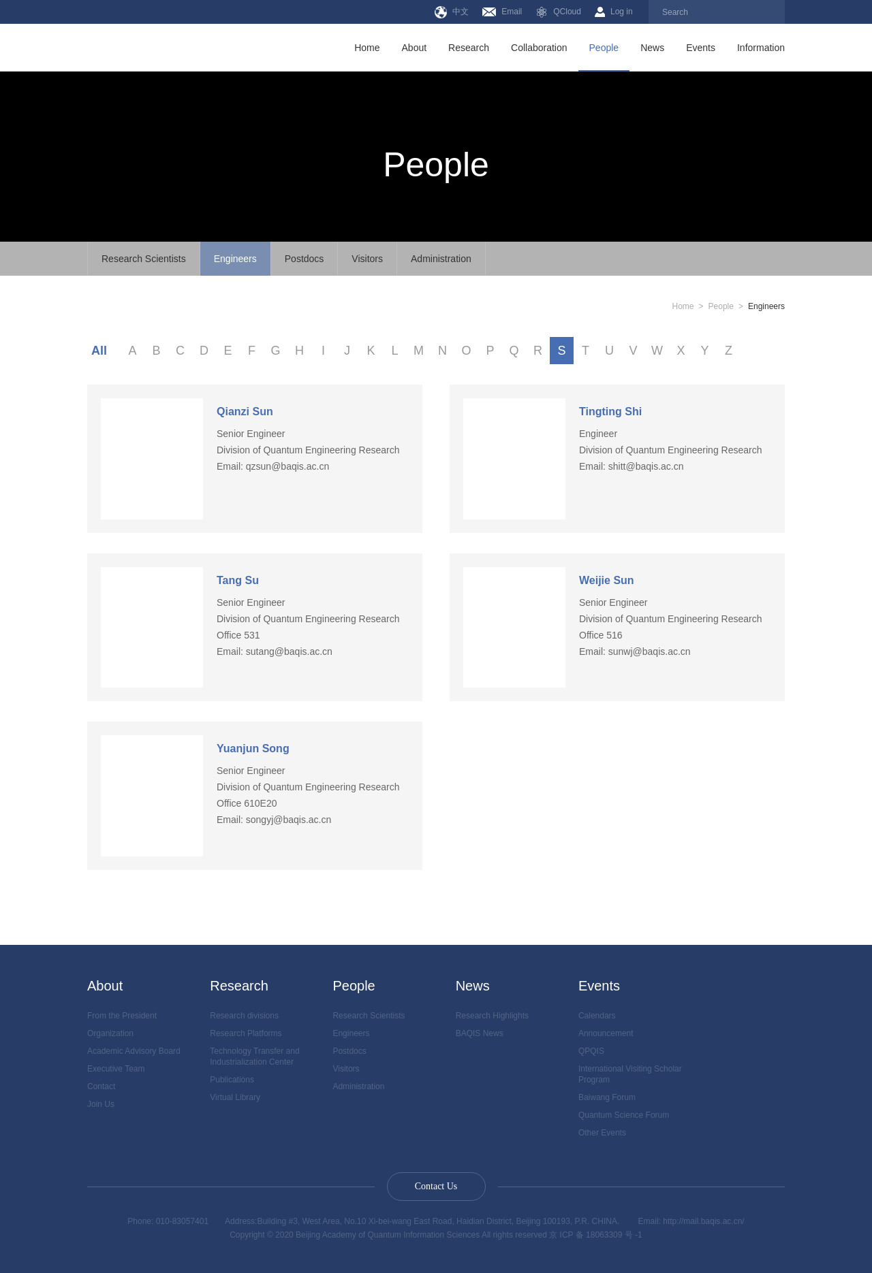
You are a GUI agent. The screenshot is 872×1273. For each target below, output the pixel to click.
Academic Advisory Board (134, 1051)
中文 (452, 12)
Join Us (100, 1104)
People (604, 47)
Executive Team (116, 1069)
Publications (232, 1079)
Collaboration (539, 47)
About (414, 47)
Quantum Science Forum (623, 1115)
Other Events (602, 1133)
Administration (441, 258)
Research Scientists (144, 258)
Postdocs (304, 258)
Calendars (597, 1015)
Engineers (235, 258)
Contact (101, 1086)
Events (700, 47)
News (652, 47)
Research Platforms (245, 1033)
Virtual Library (235, 1097)
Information (761, 47)
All (99, 350)
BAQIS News (479, 1033)
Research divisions (244, 1015)
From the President (122, 1015)
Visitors (367, 258)
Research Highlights (492, 1015)
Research (468, 47)
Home (366, 47)
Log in (614, 12)
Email (502, 11)
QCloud (558, 12)
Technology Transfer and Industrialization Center (254, 1056)
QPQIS (591, 1051)
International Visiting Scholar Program (630, 1074)
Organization (110, 1033)
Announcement (606, 1033)
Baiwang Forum (607, 1097)
